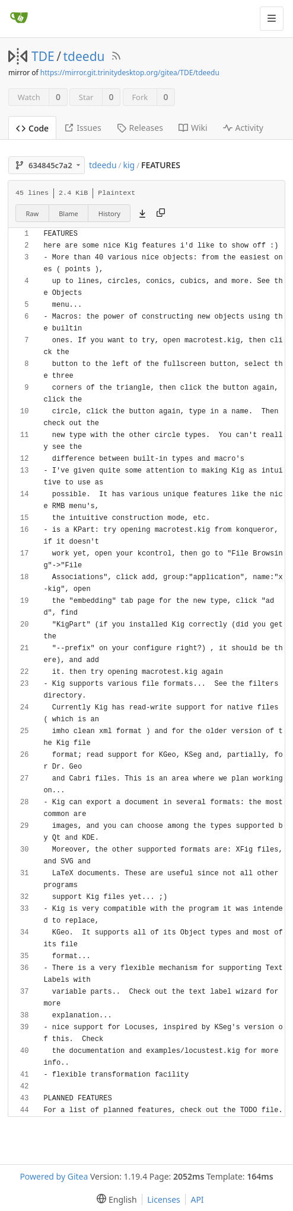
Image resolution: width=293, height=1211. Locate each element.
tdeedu (84, 56)
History (109, 213)
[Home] (19, 18)
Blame (68, 213)
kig (129, 165)
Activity (243, 127)
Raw (32, 213)
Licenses (163, 1199)
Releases (140, 127)
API (196, 1199)
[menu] (114, 1199)
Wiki (193, 127)
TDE (43, 56)
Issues (82, 127)
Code (32, 128)
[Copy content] (161, 213)
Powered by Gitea (54, 1176)
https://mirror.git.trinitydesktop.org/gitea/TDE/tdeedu (129, 73)
